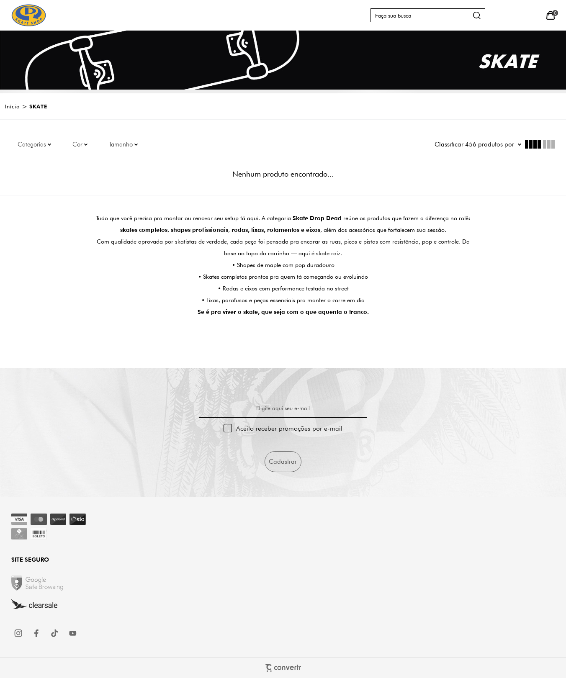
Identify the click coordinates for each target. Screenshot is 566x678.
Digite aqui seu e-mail (283, 408)
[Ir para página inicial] (12, 106)
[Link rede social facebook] (36, 633)
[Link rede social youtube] (72, 633)
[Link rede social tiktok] (54, 633)
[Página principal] (28, 15)
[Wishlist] (531, 15)
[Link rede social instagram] (18, 633)
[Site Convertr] (283, 667)
